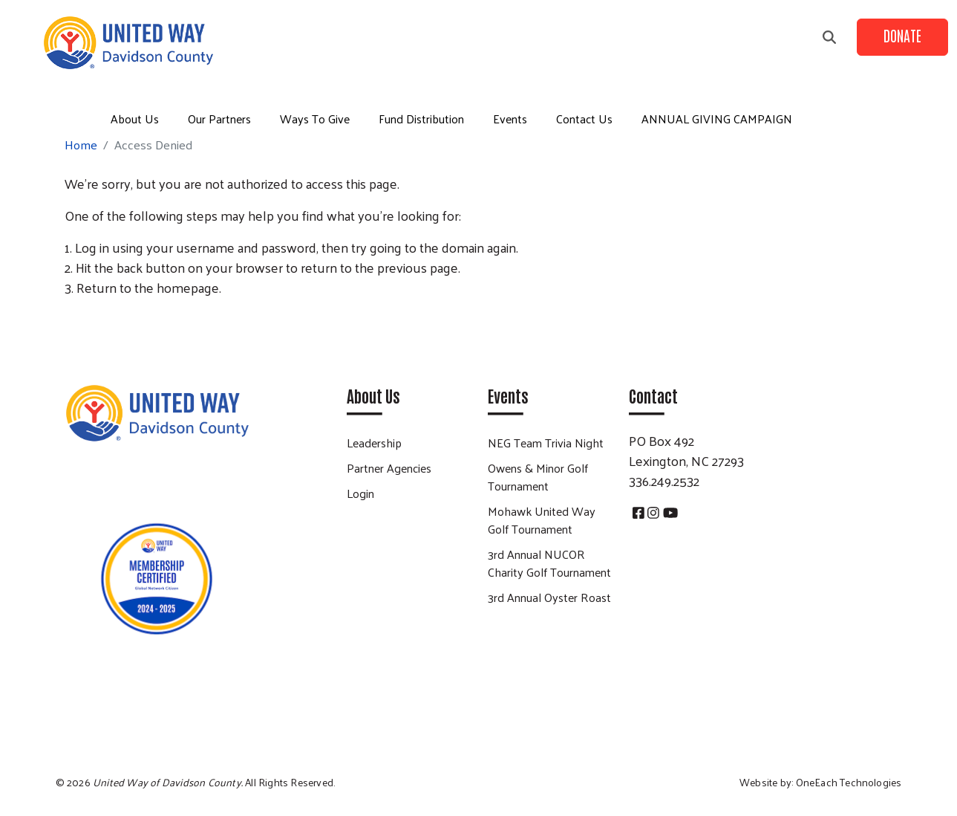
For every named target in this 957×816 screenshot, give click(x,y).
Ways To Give (315, 118)
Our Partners (219, 118)
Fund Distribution (421, 118)
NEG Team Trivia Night (546, 442)
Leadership (374, 442)
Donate (902, 35)
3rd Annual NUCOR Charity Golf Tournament (549, 563)
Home (81, 144)
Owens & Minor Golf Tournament (538, 476)
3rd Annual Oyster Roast (549, 597)
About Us (135, 118)
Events (510, 118)
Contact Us (584, 118)
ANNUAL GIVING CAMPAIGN (716, 118)
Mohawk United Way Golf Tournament (541, 520)
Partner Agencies (389, 468)
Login (360, 493)
